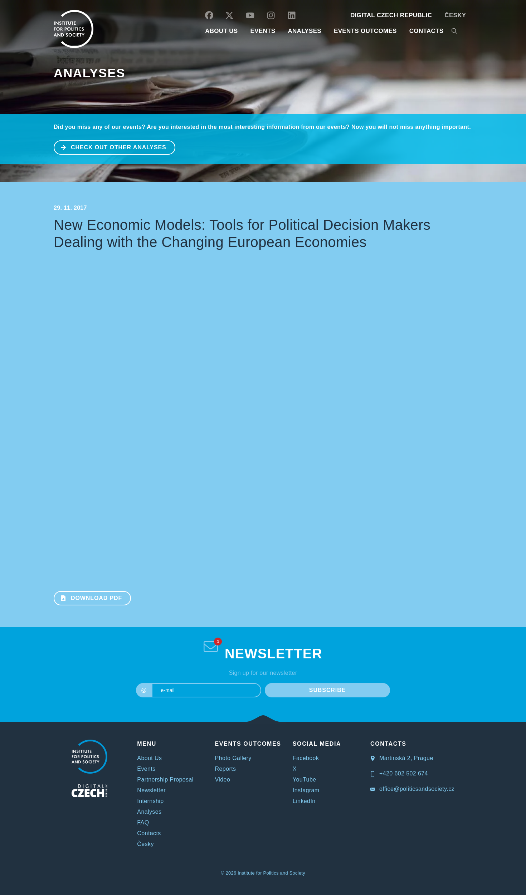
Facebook (306, 758)
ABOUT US (221, 31)
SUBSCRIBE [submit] (327, 690)
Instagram (306, 790)
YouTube (304, 780)
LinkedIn (304, 801)
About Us (149, 758)
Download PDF (88, 597)
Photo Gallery (233, 758)
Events (146, 769)
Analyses (304, 31)
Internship (150, 801)
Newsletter (151, 790)
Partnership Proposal (165, 780)
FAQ (143, 822)
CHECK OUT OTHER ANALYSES (110, 146)
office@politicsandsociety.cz (412, 789)
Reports (225, 769)
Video (222, 780)
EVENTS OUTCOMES (365, 31)
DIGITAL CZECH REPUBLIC (391, 15)
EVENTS (262, 31)
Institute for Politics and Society (271, 873)
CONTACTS (426, 31)
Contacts (149, 833)
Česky (455, 15)
